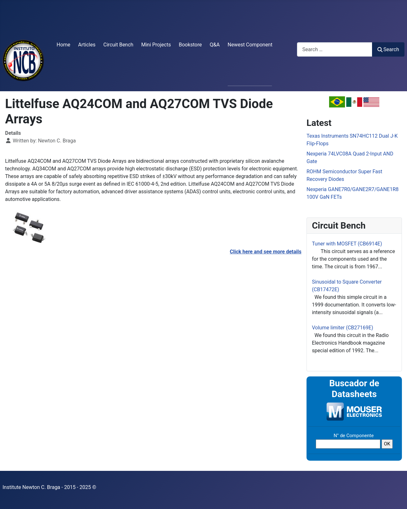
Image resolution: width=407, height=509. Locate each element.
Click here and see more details (265, 252)
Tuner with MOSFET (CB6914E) (347, 244)
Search (388, 49)
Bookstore (190, 45)
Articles (86, 45)
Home (63, 45)
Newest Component (250, 45)
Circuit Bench (118, 45)
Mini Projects (156, 45)
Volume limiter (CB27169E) (342, 328)
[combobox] (334, 49)
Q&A (215, 45)
